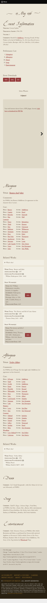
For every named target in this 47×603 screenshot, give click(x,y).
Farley (23, 238)
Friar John (11, 241)
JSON (6, 79)
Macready (24, 219)
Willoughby (11, 395)
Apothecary (11, 243)
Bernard (24, 393)
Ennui (9, 391)
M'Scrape (10, 383)
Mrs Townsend (26, 415)
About (17, 582)
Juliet (9, 253)
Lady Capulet (12, 248)
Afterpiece (9, 57)
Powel (23, 216)
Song (7, 63)
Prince (9, 226)
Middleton (20, 38)
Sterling (10, 430)
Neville (10, 388)
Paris (9, 231)
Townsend (25, 427)
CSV (18, 79)
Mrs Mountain (26, 405)
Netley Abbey (14, 367)
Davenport (25, 236)
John (9, 400)
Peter (9, 238)
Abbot (23, 400)
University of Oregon (12, 585)
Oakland (10, 420)
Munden (24, 403)
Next (41, 138)
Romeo (10, 214)
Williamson (25, 233)
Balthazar (10, 233)
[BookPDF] (23, 138)
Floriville (10, 393)
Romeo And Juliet (16, 197)
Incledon (24, 420)
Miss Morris (25, 248)
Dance (8, 60)
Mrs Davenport (26, 250)
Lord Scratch (11, 403)
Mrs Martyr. (25, 439)
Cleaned (33, 96)
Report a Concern (21, 579)
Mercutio (10, 246)
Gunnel (10, 425)
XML (12, 79)
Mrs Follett (25, 437)
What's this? (10, 267)
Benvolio (10, 219)
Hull (23, 221)
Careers (34, 579)
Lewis (23, 246)
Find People (27, 582)
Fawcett (24, 391)
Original (23, 96)
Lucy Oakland (12, 437)
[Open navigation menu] (2, 2)
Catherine (11, 439)
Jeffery (10, 427)
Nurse (9, 250)
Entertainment (10, 65)
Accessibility (6, 579)
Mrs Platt (24, 413)
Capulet (10, 216)
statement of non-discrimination (14, 597)
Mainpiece (9, 54)
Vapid (9, 386)
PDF (12, 96)
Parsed (23, 100)
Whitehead (23, 544)
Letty (9, 413)
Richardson (25, 226)
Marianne (10, 405)
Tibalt (9, 229)
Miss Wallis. (25, 253)
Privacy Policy (7, 582)
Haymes (24, 229)
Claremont (25, 231)
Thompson (25, 241)
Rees (23, 243)
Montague (11, 236)
